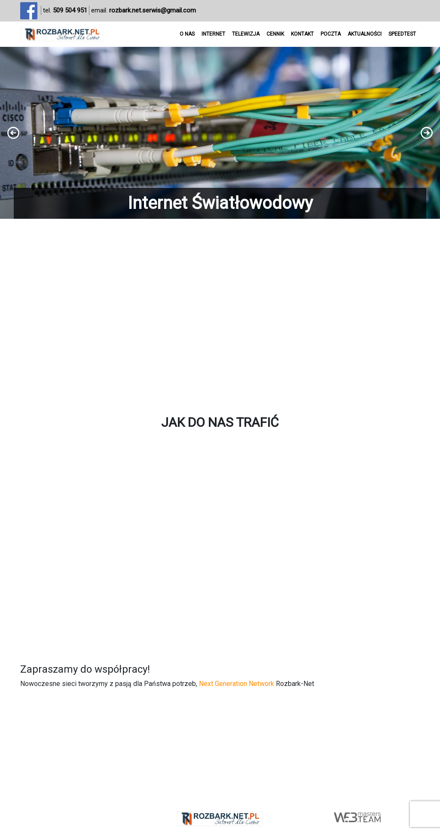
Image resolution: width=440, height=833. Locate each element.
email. (143, 10)
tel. (65, 10)
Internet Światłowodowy (220, 203)
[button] (220, 133)
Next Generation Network (236, 684)
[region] (220, 133)
